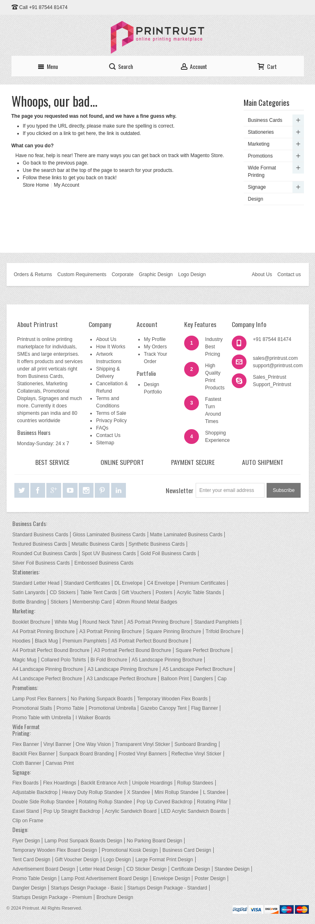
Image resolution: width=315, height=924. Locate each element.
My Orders (155, 347)
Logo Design (191, 274)
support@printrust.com (278, 365)
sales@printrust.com (275, 358)
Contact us (289, 274)
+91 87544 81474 (272, 339)
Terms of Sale (111, 413)
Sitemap (105, 443)
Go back (32, 163)
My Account (66, 185)
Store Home (36, 185)
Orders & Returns (33, 274)
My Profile (155, 339)
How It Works (110, 347)
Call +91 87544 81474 (43, 7)
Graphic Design (156, 274)
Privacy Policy (111, 420)
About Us (262, 274)
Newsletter (180, 490)
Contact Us (108, 435)
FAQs (102, 428)
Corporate (122, 274)
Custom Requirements (81, 274)
